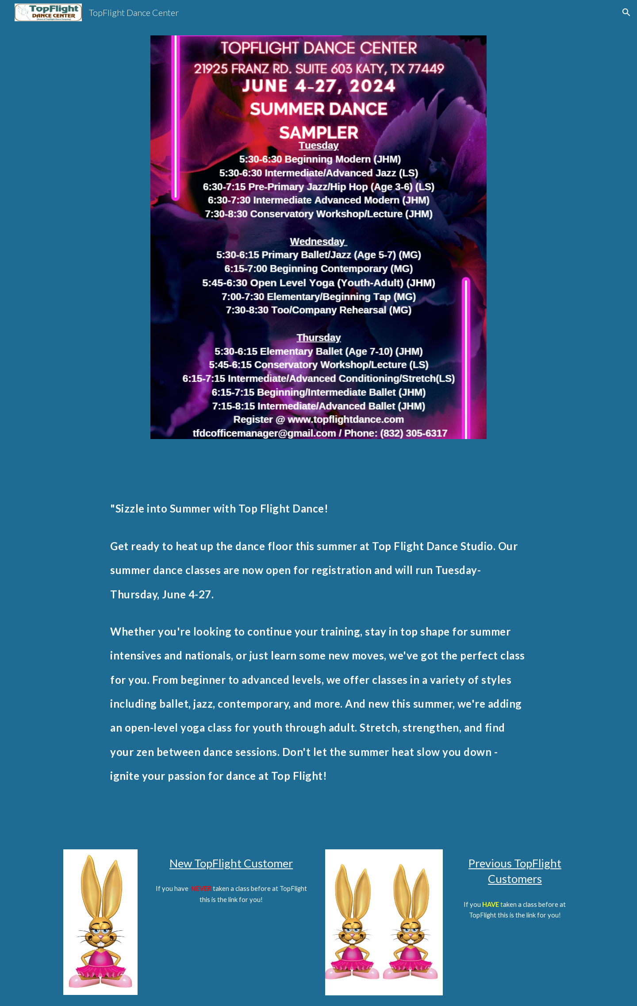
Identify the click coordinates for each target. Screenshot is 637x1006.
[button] (626, 12)
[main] (318, 644)
